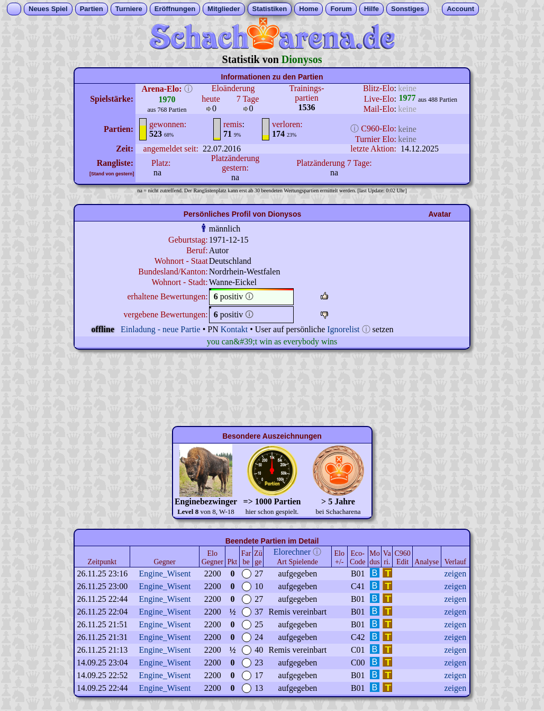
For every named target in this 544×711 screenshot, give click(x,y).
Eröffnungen (175, 9)
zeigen (455, 573)
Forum (340, 9)
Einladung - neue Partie (161, 329)
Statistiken (269, 9)
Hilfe (371, 9)
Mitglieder (223, 9)
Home (308, 9)
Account (460, 9)
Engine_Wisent (165, 573)
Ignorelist (343, 329)
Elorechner (292, 551)
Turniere (128, 9)
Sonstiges (407, 9)
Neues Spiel (48, 9)
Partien (91, 9)
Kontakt (234, 329)
